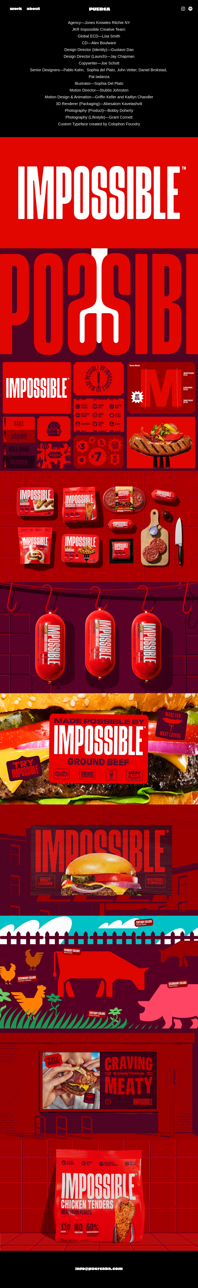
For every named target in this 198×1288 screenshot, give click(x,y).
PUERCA (99, 8)
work (16, 8)
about (33, 8)
